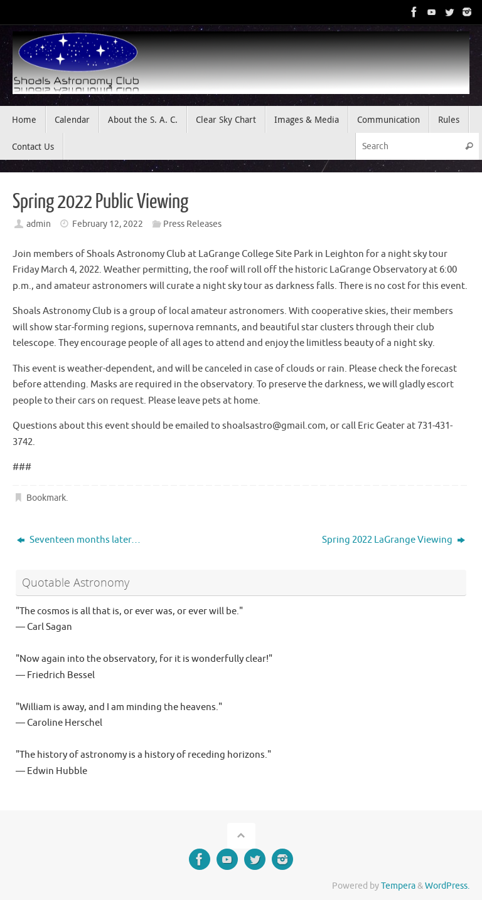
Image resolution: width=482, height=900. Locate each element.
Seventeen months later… (79, 540)
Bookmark (46, 498)
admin (38, 224)
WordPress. (447, 886)
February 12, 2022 (107, 224)
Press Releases (192, 224)
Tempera (398, 886)
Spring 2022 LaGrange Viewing (393, 540)
